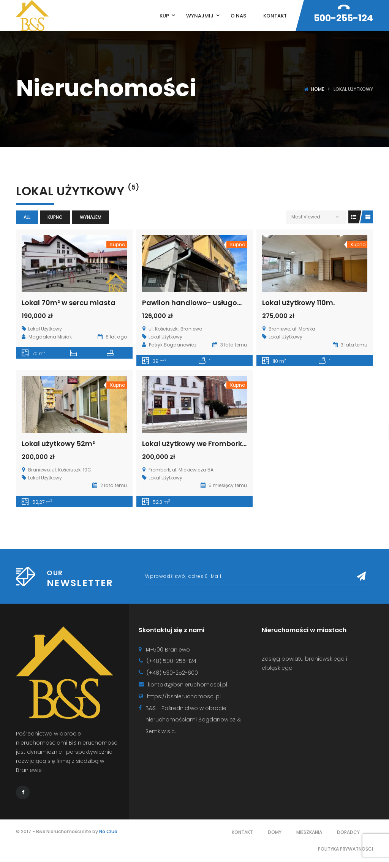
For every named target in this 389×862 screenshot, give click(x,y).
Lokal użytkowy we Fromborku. (195, 443)
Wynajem (90, 217)
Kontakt (242, 832)
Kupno (55, 217)
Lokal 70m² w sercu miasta (68, 302)
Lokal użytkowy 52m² (58, 443)
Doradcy (348, 832)
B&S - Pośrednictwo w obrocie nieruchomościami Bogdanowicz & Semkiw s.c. (193, 719)
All (27, 217)
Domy (274, 832)
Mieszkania (309, 832)
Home (317, 89)
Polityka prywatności (345, 849)
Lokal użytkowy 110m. (298, 302)
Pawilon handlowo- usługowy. (195, 302)
